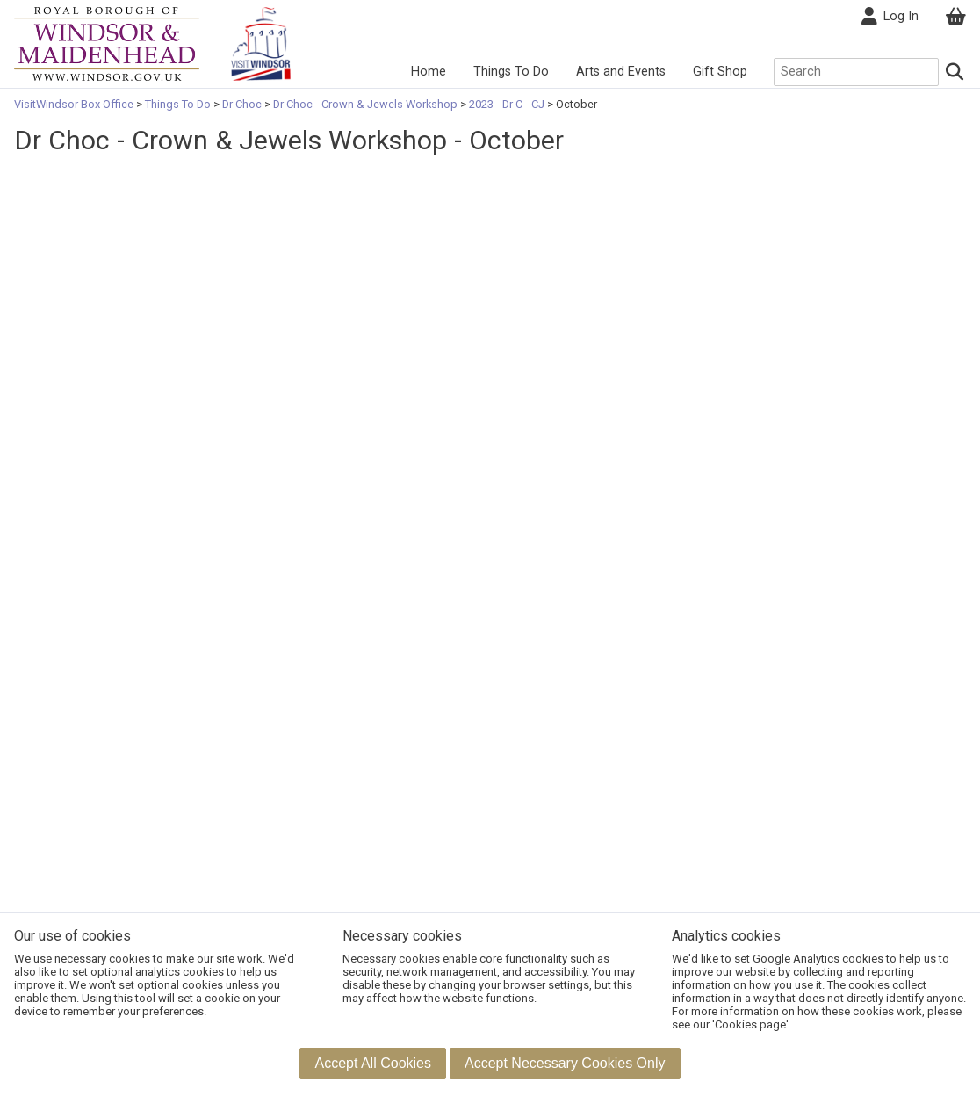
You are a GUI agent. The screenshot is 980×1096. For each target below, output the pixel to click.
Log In (889, 16)
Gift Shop (720, 71)
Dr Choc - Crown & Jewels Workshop (365, 104)
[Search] (955, 72)
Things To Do (511, 71)
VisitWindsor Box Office (75, 104)
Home (428, 71)
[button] (372, 1063)
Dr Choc (242, 104)
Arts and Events (621, 71)
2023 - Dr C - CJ (506, 104)
